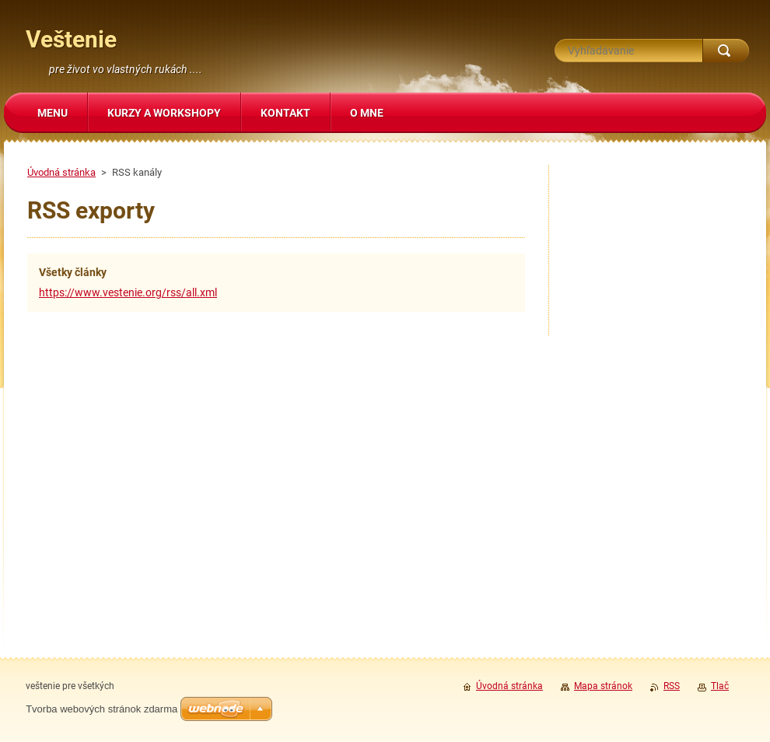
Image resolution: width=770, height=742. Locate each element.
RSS (671, 686)
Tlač (720, 686)
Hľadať (725, 50)
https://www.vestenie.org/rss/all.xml (128, 292)
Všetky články (73, 272)
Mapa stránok (603, 686)
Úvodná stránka (61, 172)
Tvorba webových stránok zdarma (101, 709)
